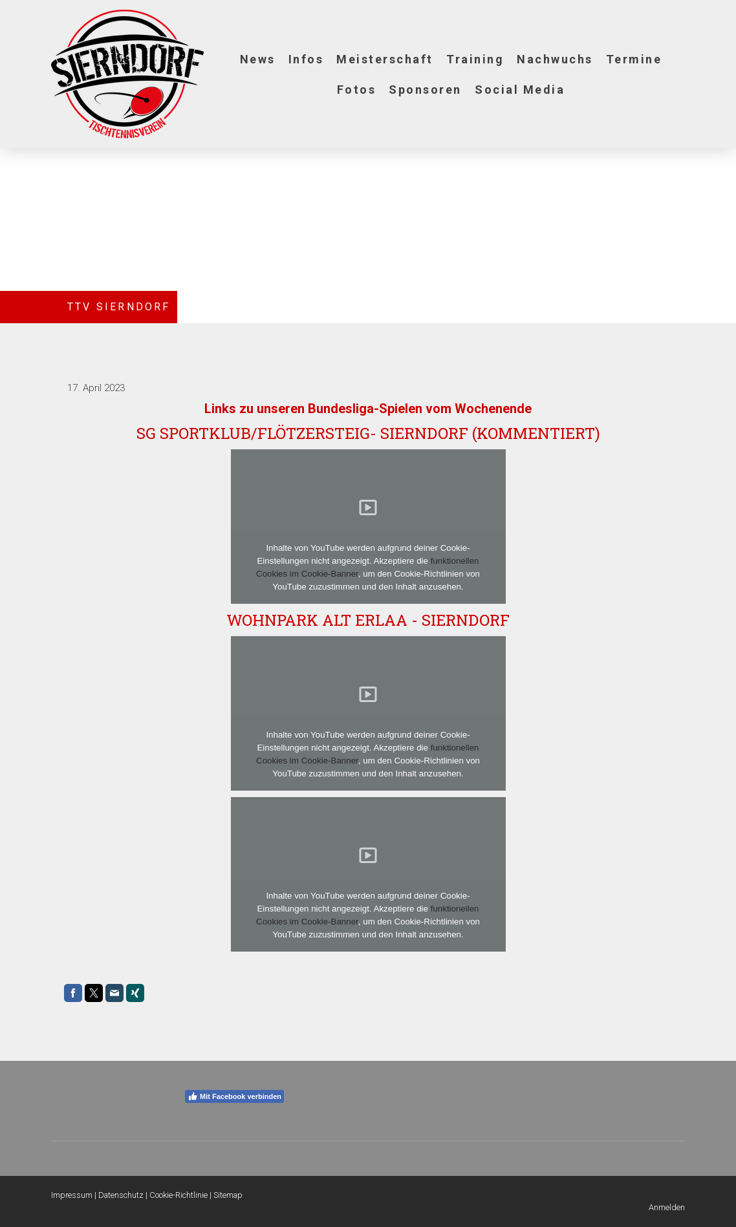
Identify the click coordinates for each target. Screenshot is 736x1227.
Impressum (71, 1195)
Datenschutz (121, 1195)
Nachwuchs (555, 59)
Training (475, 59)
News (258, 59)
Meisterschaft (384, 59)
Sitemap (228, 1195)
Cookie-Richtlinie (178, 1195)
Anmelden (667, 1207)
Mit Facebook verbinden (234, 1096)
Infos (306, 59)
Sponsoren (425, 89)
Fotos (356, 89)
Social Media (520, 89)
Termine (634, 59)
